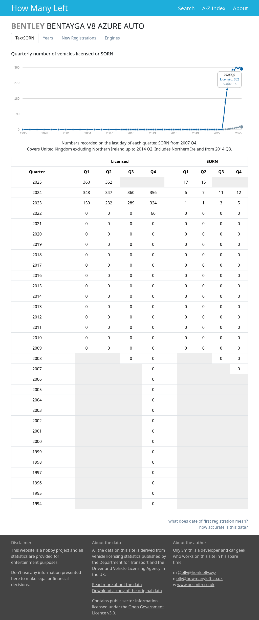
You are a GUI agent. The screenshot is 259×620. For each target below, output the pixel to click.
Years (48, 38)
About (240, 8)
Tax (24, 38)
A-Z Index (213, 8)
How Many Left (39, 8)
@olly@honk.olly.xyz (197, 572)
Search (186, 8)
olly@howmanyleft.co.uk (199, 578)
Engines (112, 38)
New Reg (79, 38)
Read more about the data (117, 584)
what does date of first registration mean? (208, 521)
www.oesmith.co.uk (195, 584)
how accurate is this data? (223, 527)
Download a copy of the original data (127, 590)
